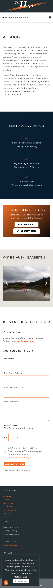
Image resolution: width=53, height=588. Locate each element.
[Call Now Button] (6, 582)
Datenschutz (20, 577)
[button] (50, 17)
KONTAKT (7, 514)
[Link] (26, 6)
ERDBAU (6, 500)
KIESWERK (7, 507)
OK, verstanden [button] (21, 581)
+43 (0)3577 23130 (25, 341)
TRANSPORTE (8, 503)
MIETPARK (7, 496)
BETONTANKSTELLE (11, 510)
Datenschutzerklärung (18, 457)
